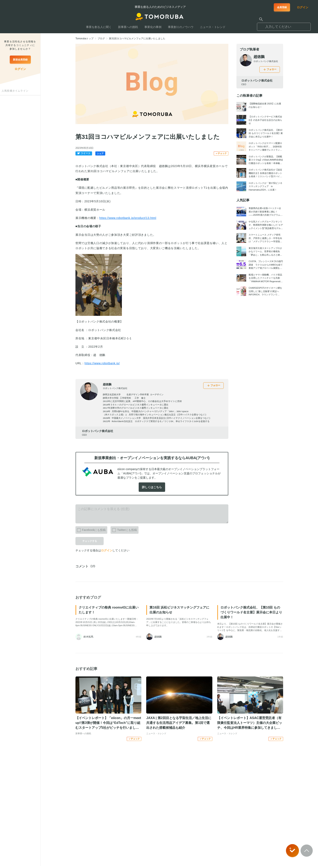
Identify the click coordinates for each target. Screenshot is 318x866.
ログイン (106, 550)
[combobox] (284, 25)
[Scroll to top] (307, 851)
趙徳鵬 (107, 384)
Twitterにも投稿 (124, 529)
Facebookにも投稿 (90, 529)
